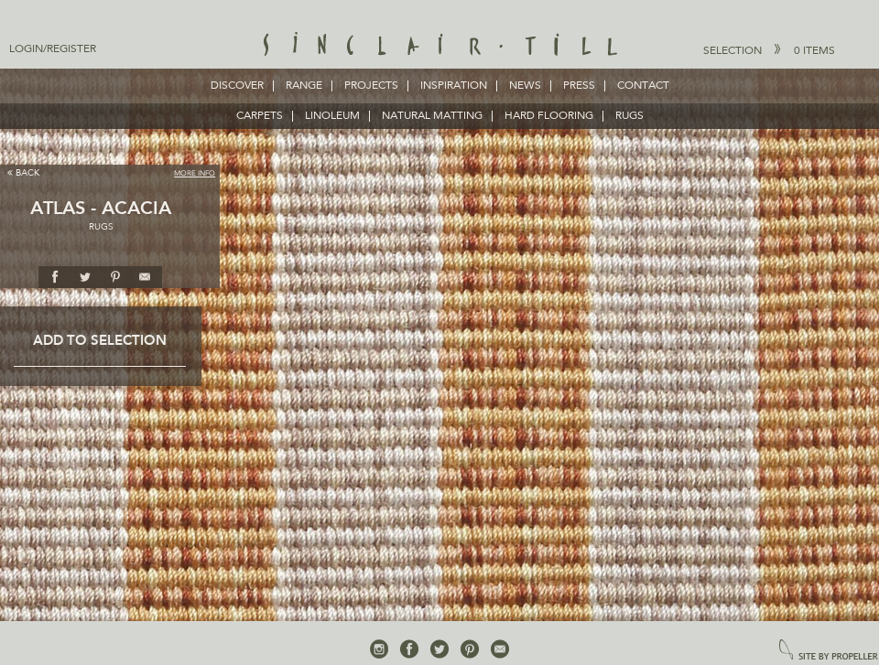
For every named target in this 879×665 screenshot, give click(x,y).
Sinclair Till (440, 45)
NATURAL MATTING (432, 116)
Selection (769, 50)
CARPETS (259, 116)
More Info (194, 173)
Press (579, 85)
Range (304, 85)
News (525, 85)
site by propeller (828, 650)
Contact (643, 85)
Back (23, 172)
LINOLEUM (332, 116)
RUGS (629, 116)
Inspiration (453, 85)
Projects (371, 85)
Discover (237, 85)
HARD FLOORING (549, 116)
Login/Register (52, 49)
